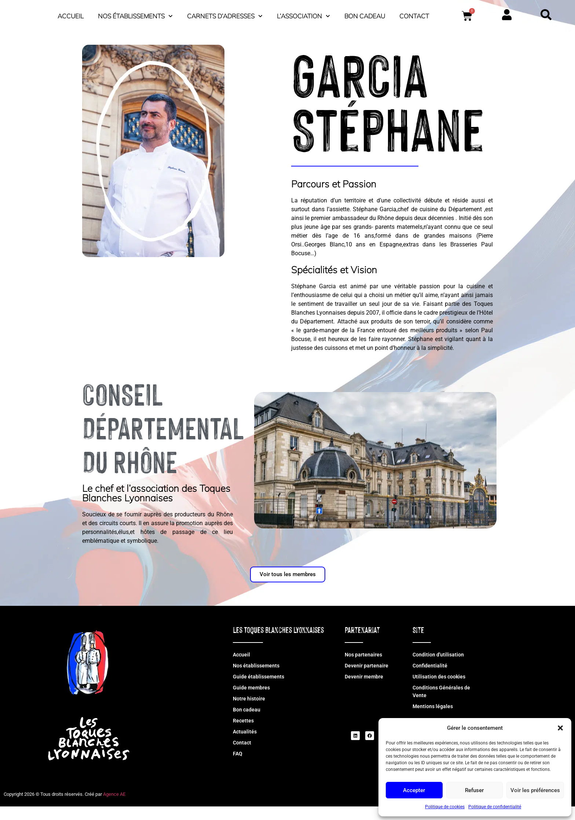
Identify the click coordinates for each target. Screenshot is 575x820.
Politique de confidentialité (494, 806)
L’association (406, 14)
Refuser (474, 790)
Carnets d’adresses (328, 14)
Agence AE (114, 807)
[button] (560, 724)
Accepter (414, 790)
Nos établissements (238, 14)
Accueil (174, 14)
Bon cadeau (467, 14)
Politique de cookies (445, 806)
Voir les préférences (535, 790)
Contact (325, 31)
